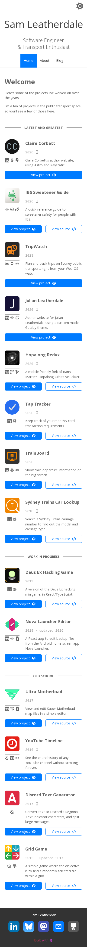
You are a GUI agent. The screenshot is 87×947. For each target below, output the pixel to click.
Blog (59, 60)
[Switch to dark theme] (79, 7)
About (44, 60)
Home (28, 60)
